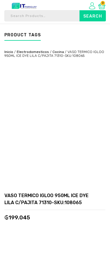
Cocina (58, 52)
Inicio (8, 52)
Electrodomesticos (33, 52)
